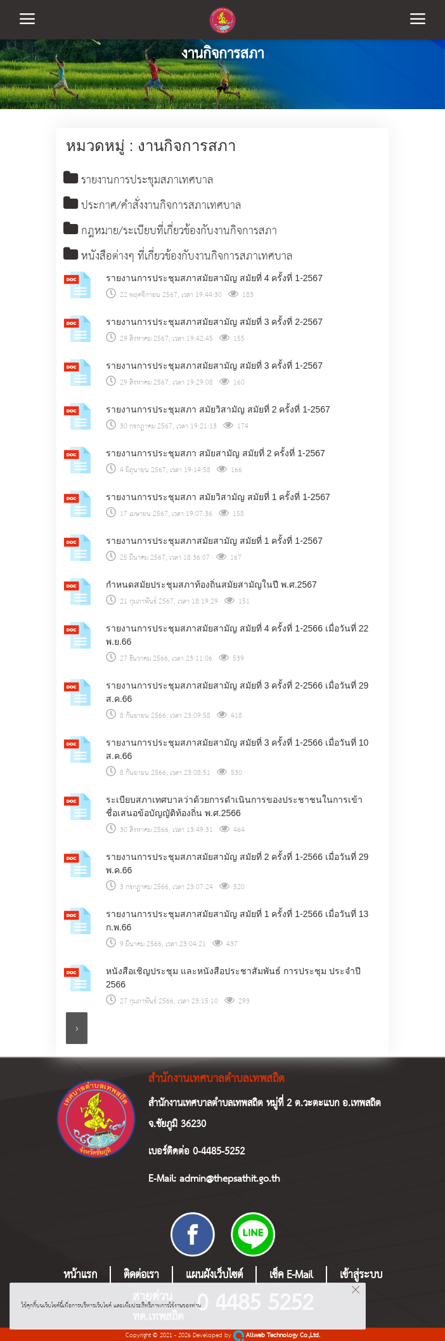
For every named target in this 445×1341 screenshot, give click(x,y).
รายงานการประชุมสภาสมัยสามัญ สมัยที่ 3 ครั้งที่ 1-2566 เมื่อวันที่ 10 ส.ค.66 (237, 747)
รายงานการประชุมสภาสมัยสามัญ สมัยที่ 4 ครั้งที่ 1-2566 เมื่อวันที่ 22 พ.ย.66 (237, 633)
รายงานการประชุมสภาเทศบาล (138, 180)
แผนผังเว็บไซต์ (214, 1273)
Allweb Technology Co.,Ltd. (276, 1334)
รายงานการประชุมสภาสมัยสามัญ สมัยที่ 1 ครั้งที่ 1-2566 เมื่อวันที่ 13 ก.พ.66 (237, 918)
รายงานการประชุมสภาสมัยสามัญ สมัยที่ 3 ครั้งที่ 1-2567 (214, 364)
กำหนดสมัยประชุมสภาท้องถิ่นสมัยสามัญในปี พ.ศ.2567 (211, 583)
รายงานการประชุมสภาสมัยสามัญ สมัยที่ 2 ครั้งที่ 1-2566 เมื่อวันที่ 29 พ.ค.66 (237, 861)
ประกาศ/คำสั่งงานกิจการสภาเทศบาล (152, 205)
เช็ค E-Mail (291, 1273)
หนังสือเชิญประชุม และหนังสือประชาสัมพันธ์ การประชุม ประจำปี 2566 (233, 976)
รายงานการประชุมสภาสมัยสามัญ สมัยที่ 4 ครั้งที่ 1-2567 (214, 276)
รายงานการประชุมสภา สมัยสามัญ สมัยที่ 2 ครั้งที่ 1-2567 (215, 451)
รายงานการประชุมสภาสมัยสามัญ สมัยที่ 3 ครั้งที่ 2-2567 (214, 320)
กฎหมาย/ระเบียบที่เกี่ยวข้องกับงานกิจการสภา (170, 230)
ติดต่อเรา (141, 1273)
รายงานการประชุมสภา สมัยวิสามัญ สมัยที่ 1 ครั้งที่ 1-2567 (218, 495)
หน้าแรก (80, 1273)
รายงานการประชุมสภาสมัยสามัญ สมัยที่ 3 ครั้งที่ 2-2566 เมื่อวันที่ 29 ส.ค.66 (237, 690)
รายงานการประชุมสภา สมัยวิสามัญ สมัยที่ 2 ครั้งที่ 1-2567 (218, 407)
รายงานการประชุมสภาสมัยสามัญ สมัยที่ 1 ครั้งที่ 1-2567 (214, 539)
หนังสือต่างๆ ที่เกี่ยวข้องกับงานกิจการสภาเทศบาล (178, 255)
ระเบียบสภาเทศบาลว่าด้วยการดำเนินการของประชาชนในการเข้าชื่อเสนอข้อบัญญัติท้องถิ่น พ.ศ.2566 (234, 804)
